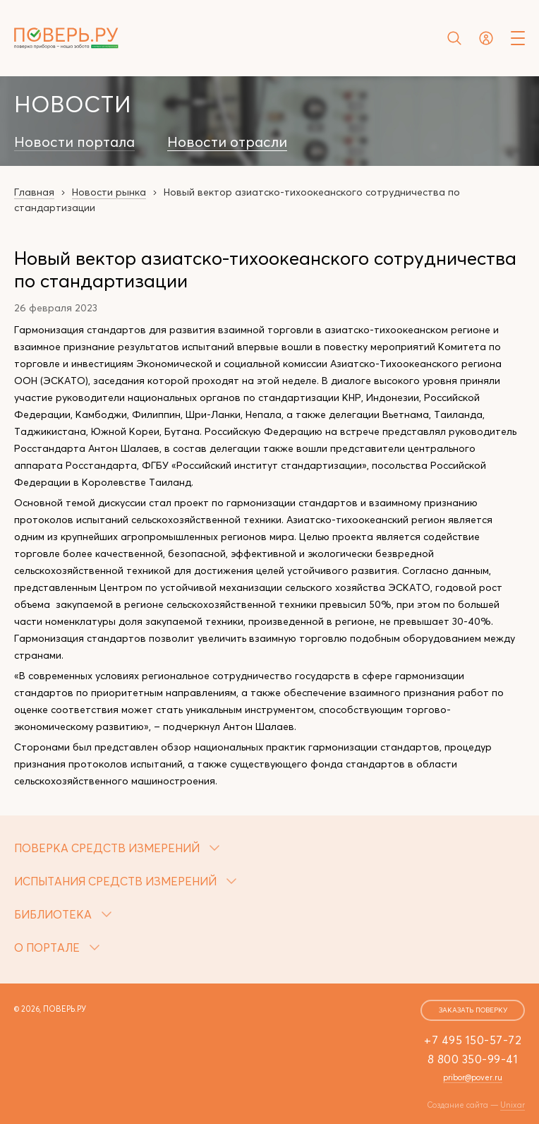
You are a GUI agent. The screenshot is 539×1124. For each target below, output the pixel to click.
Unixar (512, 1105)
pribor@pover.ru (472, 1077)
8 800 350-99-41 (473, 1059)
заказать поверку (473, 1010)
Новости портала (74, 141)
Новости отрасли (227, 141)
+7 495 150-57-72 (472, 1040)
